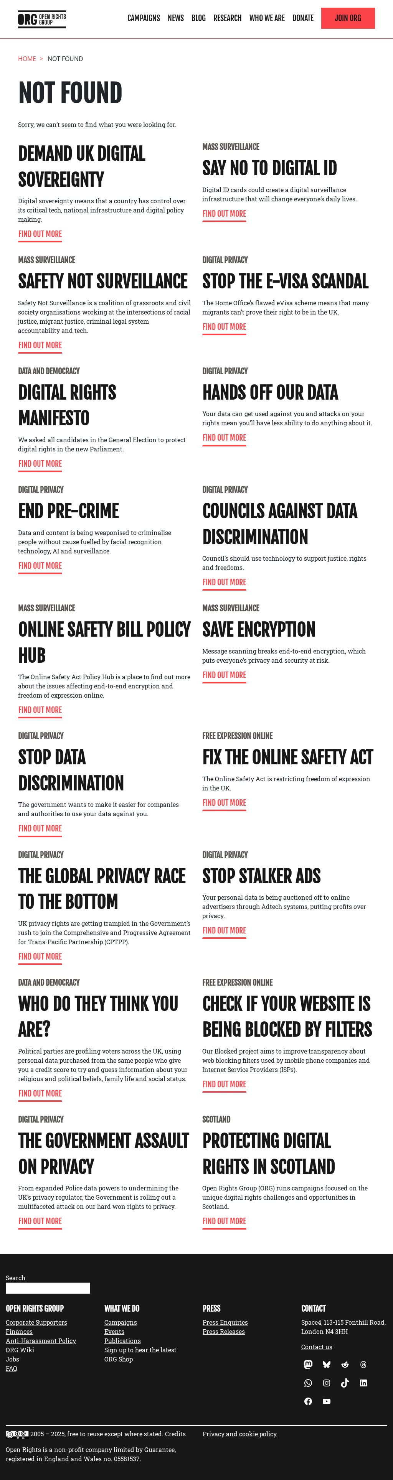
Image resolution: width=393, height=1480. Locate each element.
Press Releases (224, 1331)
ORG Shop (118, 1359)
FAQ (11, 1368)
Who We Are (267, 18)
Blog (199, 18)
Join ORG (348, 18)
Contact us (316, 1347)
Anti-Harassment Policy (41, 1341)
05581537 (127, 1459)
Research (227, 18)
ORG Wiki (20, 1350)
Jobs (12, 1359)
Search (15, 1278)
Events (114, 1331)
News (176, 18)
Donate (303, 18)
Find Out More (40, 234)
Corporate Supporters (36, 1322)
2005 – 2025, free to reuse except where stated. (96, 1434)
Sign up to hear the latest (140, 1350)
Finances (19, 1331)
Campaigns (143, 18)
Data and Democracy (48, 371)
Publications (122, 1341)
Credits (175, 1434)
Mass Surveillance (230, 147)
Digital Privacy (225, 260)
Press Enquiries (225, 1322)
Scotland (216, 1119)
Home (27, 58)
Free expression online (237, 736)
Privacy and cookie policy (240, 1434)
